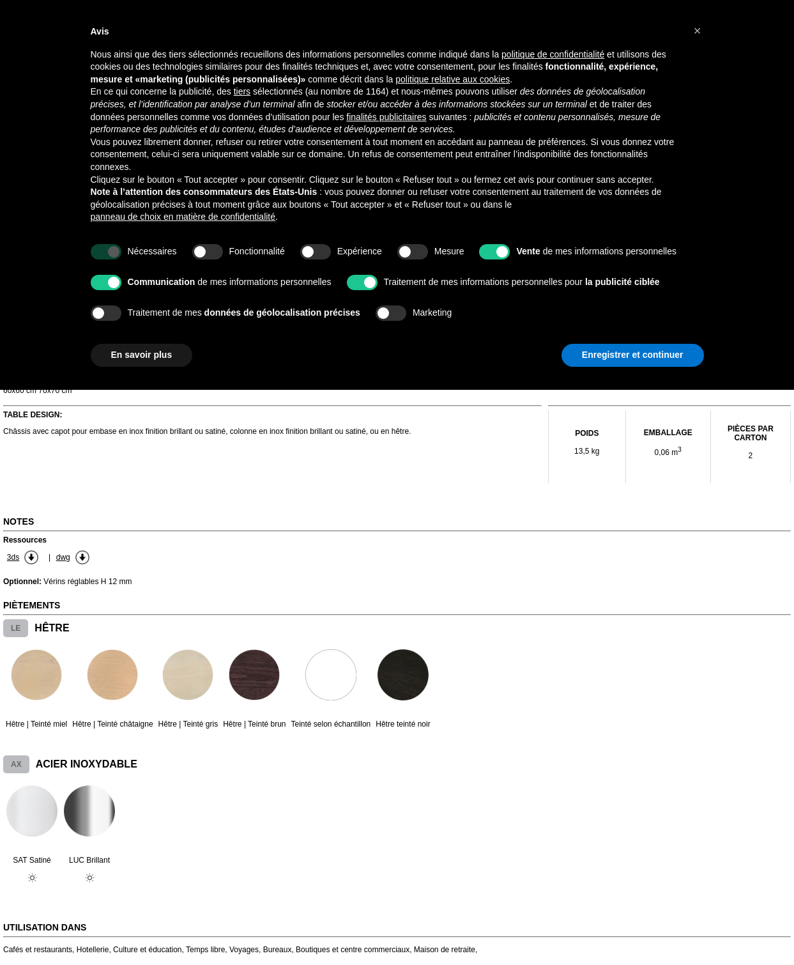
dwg (63, 557)
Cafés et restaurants (37, 949)
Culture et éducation (147, 949)
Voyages (244, 949)
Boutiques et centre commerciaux (352, 949)
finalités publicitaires (386, 117)
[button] (697, 30)
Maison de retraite (444, 949)
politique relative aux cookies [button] (452, 79)
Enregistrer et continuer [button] (632, 355)
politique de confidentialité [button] (552, 54)
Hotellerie (93, 949)
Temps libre (205, 949)
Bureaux (277, 949)
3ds (13, 557)
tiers (242, 91)
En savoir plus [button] (141, 355)
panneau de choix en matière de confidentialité (183, 217)
